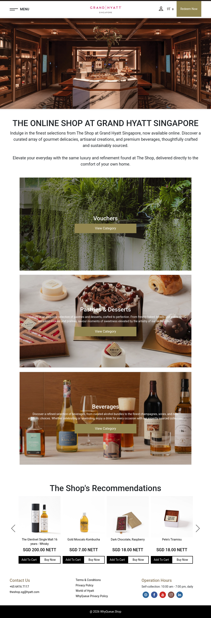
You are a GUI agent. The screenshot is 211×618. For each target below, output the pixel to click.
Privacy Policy (84, 585)
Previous (11, 526)
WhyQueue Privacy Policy (92, 596)
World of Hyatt (85, 590)
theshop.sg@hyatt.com (24, 592)
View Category (105, 228)
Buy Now (50, 559)
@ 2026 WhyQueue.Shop (105, 611)
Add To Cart (29, 559)
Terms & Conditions (88, 580)
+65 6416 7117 (19, 586)
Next (195, 526)
